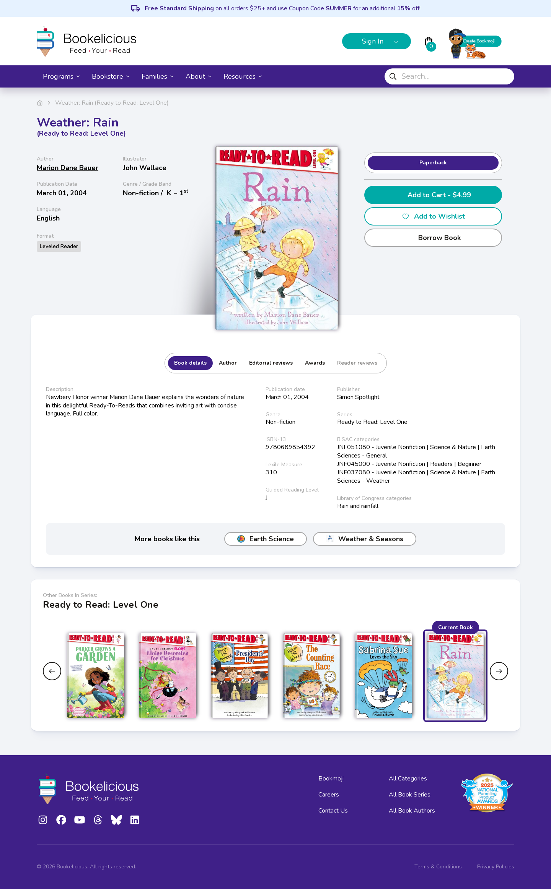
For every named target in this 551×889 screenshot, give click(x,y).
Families (157, 76)
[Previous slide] (52, 671)
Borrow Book (433, 237)
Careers (328, 794)
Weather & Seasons (364, 538)
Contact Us (333, 810)
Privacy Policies (495, 866)
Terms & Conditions (438, 866)
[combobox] (449, 76)
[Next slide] (499, 671)
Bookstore (110, 76)
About (198, 76)
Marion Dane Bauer (67, 167)
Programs (61, 76)
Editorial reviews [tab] (271, 363)
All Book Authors (412, 810)
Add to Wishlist (433, 216)
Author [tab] (228, 363)
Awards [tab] (315, 363)
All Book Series (409, 794)
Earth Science (265, 538)
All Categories (408, 778)
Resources (242, 76)
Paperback (433, 162)
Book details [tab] (190, 363)
